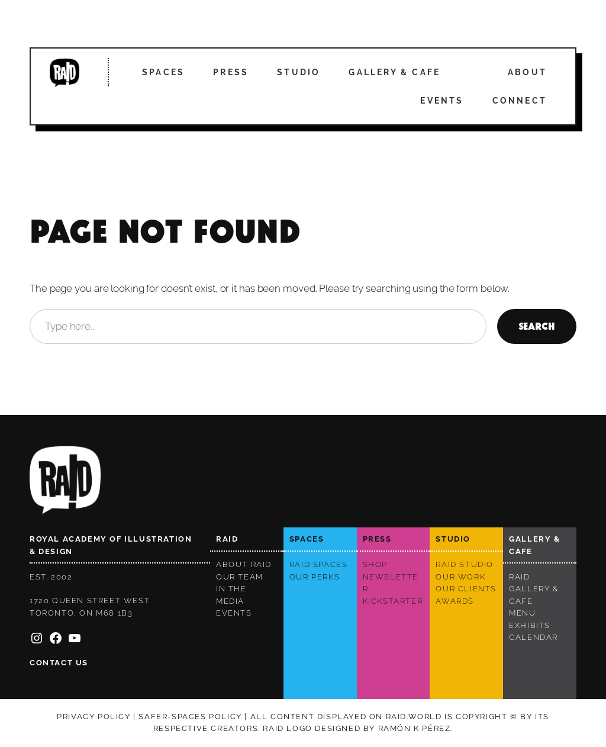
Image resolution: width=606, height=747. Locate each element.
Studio (298, 72)
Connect (519, 100)
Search (536, 326)
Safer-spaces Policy (189, 716)
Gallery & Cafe (394, 72)
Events (441, 100)
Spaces (163, 72)
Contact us (59, 662)
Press (231, 72)
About (527, 72)
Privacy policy (93, 716)
